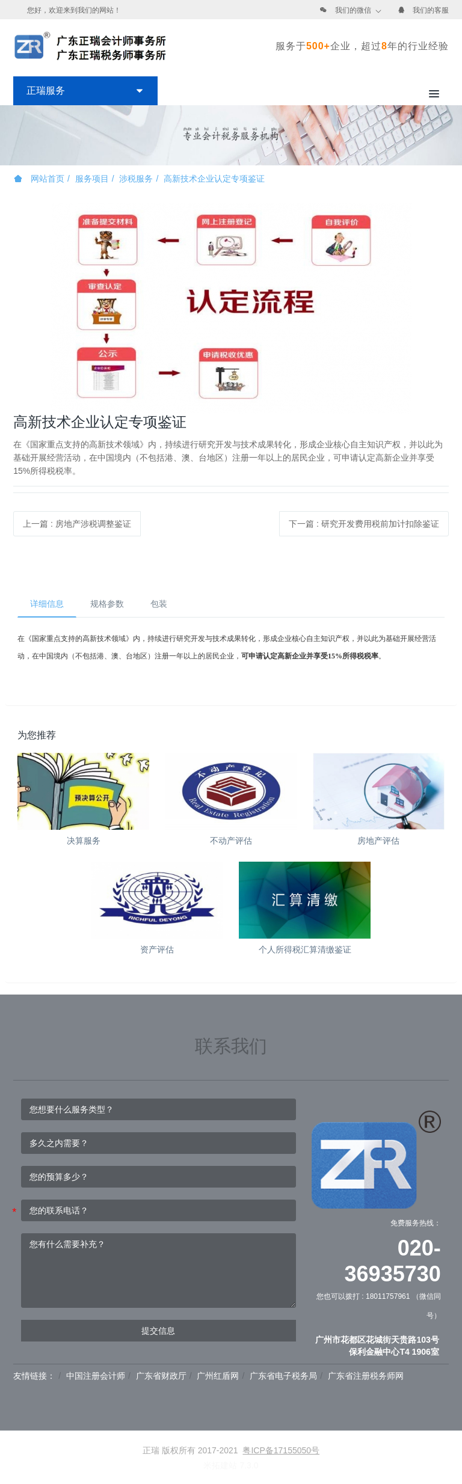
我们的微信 (353, 10)
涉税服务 (136, 178)
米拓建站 (221, 1465)
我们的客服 (431, 10)
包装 (158, 604)
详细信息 (47, 604)
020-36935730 (393, 1261)
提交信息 (158, 1330)
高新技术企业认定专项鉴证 (214, 178)
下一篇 (364, 524)
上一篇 (77, 524)
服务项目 (92, 178)
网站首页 (39, 178)
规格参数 (107, 604)
